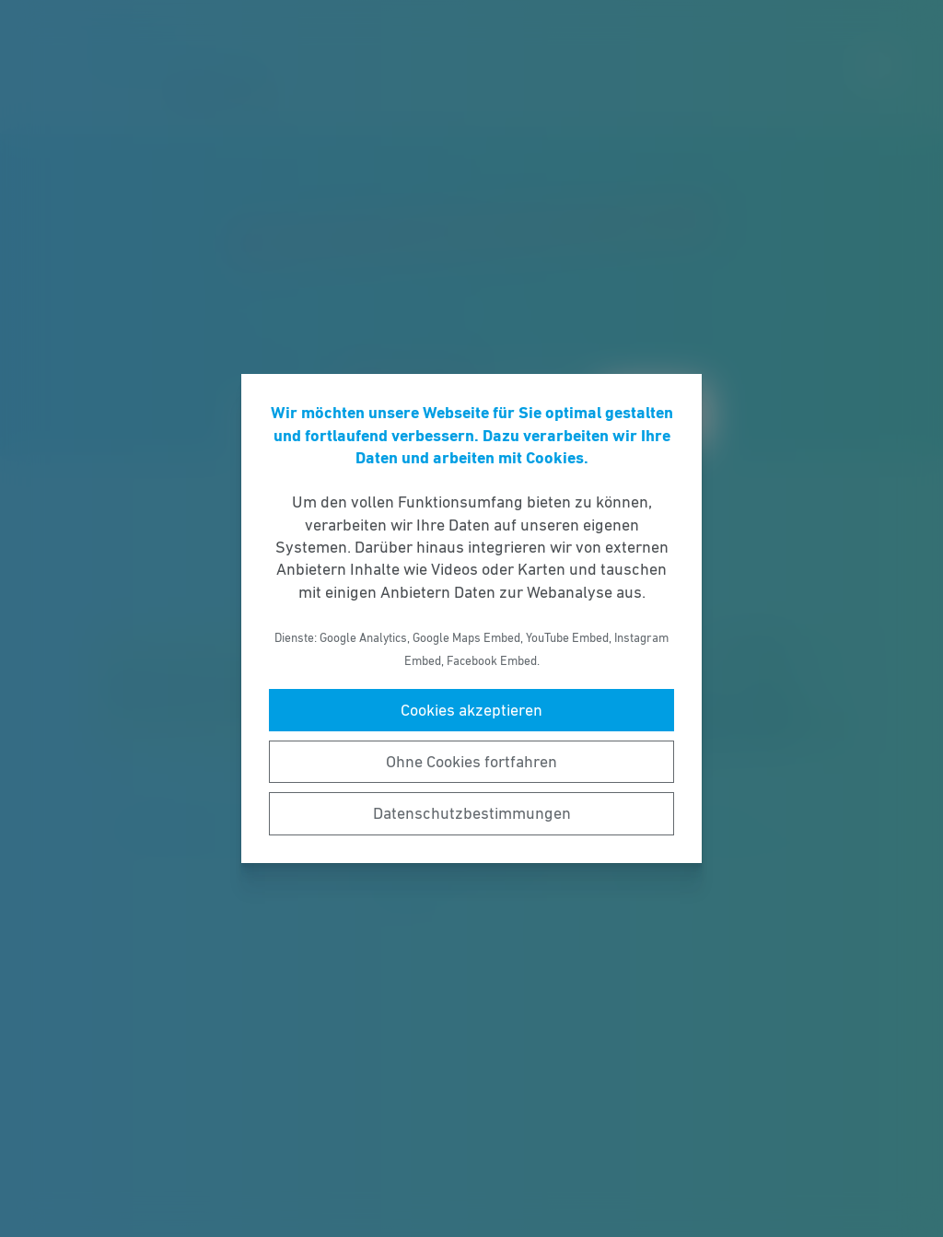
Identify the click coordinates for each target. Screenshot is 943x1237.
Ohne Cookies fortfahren (471, 762)
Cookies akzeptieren (471, 710)
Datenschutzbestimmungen (472, 813)
